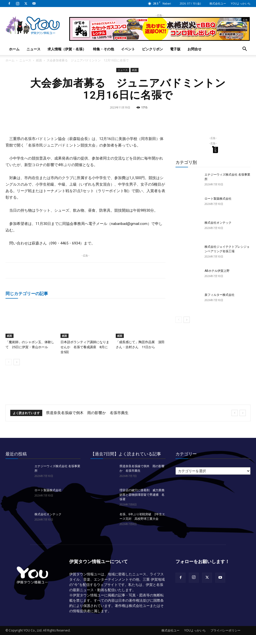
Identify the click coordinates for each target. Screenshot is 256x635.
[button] (244, 49)
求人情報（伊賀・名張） (67, 49)
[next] (243, 413)
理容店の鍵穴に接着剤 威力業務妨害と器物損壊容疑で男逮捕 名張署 (142, 494)
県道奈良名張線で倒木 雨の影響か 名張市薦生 (87, 413)
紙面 (39, 60)
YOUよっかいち (240, 3)
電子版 (175, 49)
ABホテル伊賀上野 (217, 271)
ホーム (14, 49)
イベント (128, 49)
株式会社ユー (218, 3)
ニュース (33, 49)
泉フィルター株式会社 (219, 295)
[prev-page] (9, 362)
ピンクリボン (152, 49)
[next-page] (17, 362)
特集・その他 (103, 49)
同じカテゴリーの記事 (27, 293)
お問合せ (195, 49)
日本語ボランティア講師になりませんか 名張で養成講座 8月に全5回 (84, 347)
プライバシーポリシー (225, 630)
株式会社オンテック (218, 222)
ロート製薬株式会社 (218, 198)
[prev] (235, 413)
